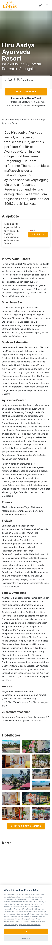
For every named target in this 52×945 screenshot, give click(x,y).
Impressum (22, 925)
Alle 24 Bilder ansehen (26, 826)
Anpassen (26, 938)
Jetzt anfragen (26, 91)
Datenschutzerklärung (33, 925)
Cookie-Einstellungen (11, 925)
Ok (26, 931)
